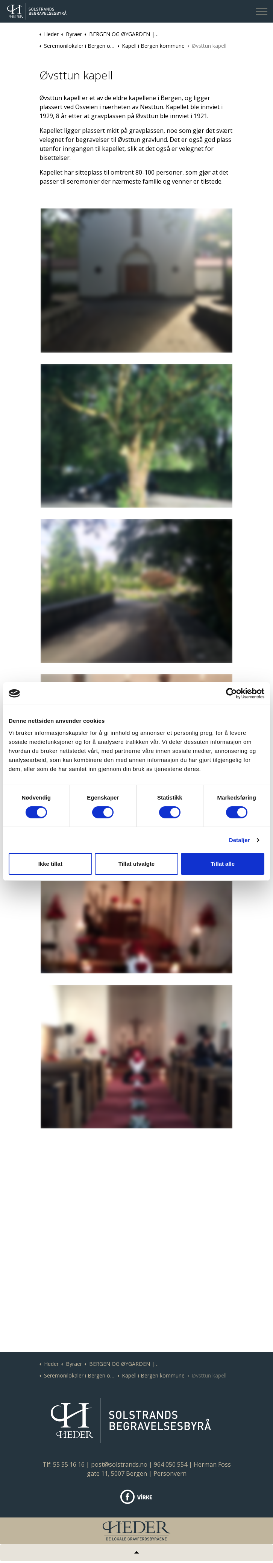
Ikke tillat (50, 864)
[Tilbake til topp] (136, 1552)
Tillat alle (223, 864)
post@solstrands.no (119, 1464)
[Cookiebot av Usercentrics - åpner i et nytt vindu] (231, 693)
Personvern (170, 1473)
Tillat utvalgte (136, 864)
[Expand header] (261, 11)
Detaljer (239, 840)
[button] (136, 280)
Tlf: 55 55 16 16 (63, 1464)
